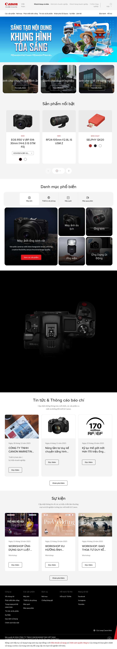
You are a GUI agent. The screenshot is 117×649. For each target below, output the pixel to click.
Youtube (81, 601)
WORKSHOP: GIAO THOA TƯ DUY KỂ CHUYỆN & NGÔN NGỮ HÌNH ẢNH (93, 549)
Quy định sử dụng (11, 615)
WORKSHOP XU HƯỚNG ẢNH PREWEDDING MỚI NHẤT (56, 549)
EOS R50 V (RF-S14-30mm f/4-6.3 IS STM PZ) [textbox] (23, 153)
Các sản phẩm (10, 13)
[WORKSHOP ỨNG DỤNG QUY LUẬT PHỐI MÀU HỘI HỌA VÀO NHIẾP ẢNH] (22, 539)
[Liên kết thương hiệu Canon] (11, 5)
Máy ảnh (26, 593)
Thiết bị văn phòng (30, 597)
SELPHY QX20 (95, 140)
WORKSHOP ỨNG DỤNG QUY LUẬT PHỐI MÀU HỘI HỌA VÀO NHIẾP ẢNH (21, 549)
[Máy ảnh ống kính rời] (31, 236)
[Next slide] (69, 171)
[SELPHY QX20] (95, 137)
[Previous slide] (48, 171)
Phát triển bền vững (30, 13)
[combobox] (23, 153)
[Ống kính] (99, 222)
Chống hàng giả (47, 597)
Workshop (13, 554)
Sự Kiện (72, 13)
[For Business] (58, 84)
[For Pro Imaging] (20, 84)
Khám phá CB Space (61, 13)
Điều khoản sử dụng (58, 643)
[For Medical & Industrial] (97, 84)
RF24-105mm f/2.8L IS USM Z (59, 141)
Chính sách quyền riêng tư (79, 643)
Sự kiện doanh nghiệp (17, 460)
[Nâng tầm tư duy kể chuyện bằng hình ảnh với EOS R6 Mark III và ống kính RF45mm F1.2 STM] (58, 445)
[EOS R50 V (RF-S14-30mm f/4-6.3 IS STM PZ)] (23, 137)
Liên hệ (78, 13)
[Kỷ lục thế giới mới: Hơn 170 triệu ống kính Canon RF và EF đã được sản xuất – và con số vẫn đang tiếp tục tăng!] (95, 445)
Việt (108, 6)
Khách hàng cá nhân (41, 4)
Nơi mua (19, 13)
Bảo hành (102, 13)
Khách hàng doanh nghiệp (79, 4)
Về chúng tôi (9, 593)
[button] (108, 34)
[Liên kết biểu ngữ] (58, 39)
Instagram (81, 597)
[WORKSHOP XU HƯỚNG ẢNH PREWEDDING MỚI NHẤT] (58, 539)
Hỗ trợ (109, 13)
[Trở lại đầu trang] (109, 635)
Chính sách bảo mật (12, 619)
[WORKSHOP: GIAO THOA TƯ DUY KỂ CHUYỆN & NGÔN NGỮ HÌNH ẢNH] (95, 539)
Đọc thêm (15, 468)
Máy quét (26, 601)
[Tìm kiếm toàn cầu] (111, 4)
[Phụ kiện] (71, 251)
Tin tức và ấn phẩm (46, 13)
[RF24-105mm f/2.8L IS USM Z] (59, 137)
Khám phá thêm (58, 481)
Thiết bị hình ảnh (15, 457)
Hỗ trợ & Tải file (65, 593)
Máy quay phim (28, 605)
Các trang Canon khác (104, 627)
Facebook (81, 593)
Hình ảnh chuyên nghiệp (59, 4)
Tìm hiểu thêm (20, 88)
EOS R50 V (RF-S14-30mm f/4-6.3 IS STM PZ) (22, 143)
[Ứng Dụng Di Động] (99, 251)
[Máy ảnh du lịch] (71, 222)
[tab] (29, 199)
